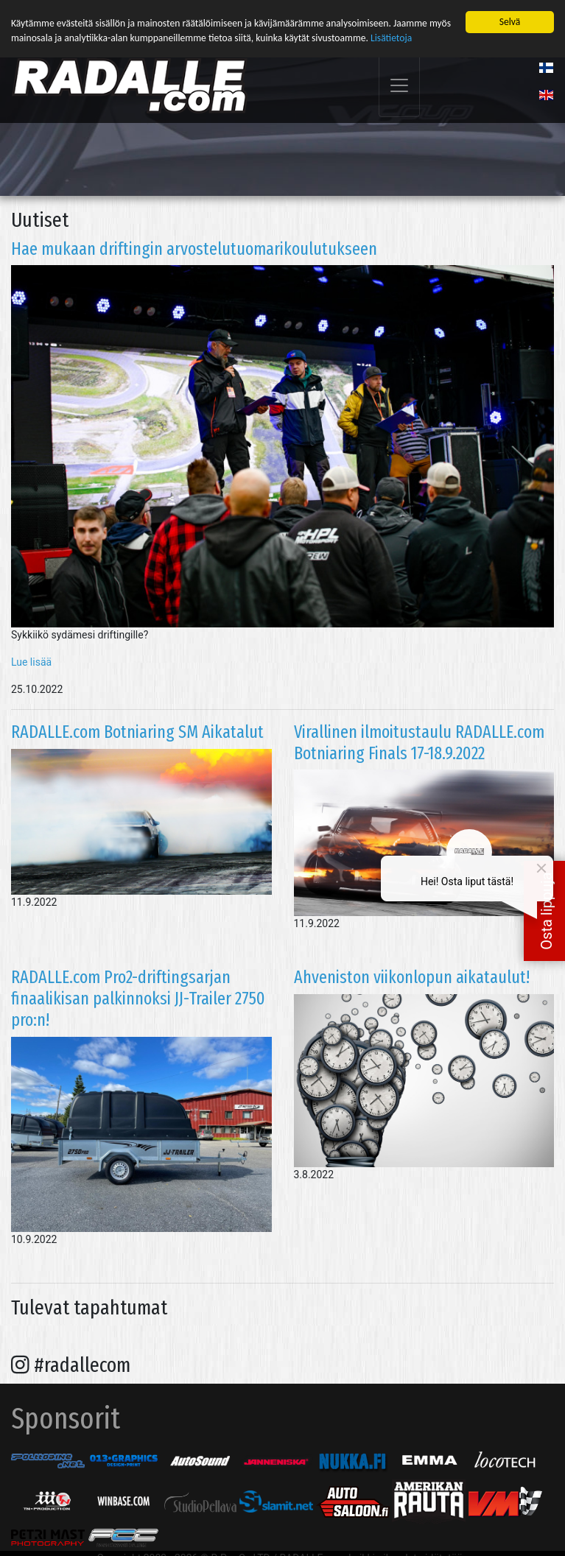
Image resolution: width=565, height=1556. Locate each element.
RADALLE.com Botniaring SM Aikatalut (137, 731)
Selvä (510, 21)
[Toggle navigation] (399, 85)
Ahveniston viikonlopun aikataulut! (412, 977)
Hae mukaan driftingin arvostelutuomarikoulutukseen (194, 248)
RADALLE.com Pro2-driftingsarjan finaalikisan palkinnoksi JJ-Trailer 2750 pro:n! (138, 998)
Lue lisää (31, 661)
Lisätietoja (391, 38)
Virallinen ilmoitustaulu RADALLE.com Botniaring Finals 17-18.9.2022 (419, 742)
